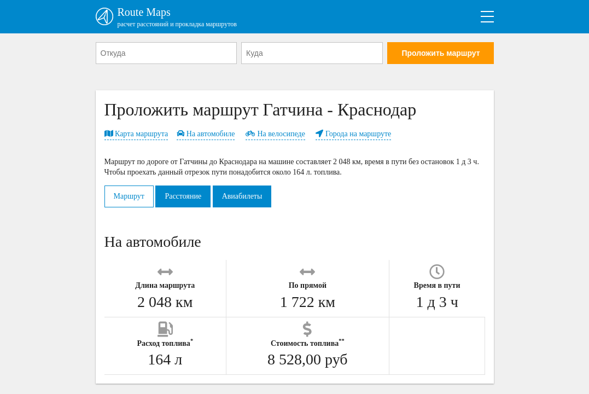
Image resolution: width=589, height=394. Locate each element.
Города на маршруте (353, 134)
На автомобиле (206, 134)
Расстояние (183, 196)
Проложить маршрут (440, 53)
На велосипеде (275, 134)
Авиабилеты (242, 196)
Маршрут (129, 196)
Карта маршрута (136, 134)
